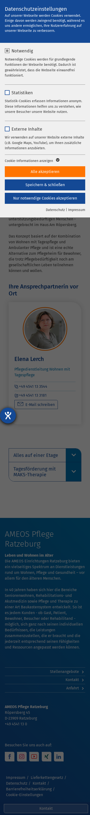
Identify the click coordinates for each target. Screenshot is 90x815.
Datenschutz (55, 210)
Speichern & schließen (45, 185)
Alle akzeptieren (45, 171)
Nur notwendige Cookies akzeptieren (45, 198)
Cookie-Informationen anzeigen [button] (32, 161)
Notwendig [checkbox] (22, 51)
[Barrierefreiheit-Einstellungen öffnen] (8, 415)
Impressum (76, 210)
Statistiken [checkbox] (22, 92)
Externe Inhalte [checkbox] (27, 129)
